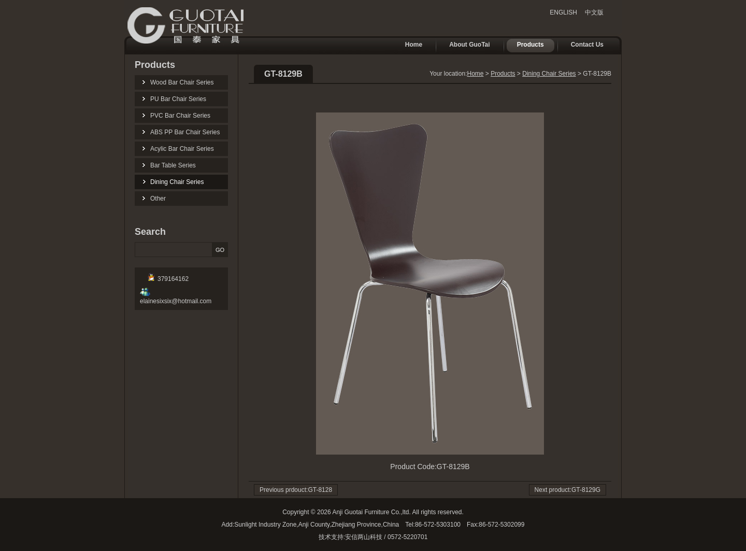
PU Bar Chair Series (178, 99)
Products (525, 45)
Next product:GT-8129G (567, 489)
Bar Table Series (173, 165)
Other (158, 198)
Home (408, 45)
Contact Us (582, 45)
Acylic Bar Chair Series (182, 148)
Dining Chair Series (177, 182)
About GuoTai (464, 45)
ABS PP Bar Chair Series (185, 132)
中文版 (594, 12)
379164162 (168, 278)
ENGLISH (563, 12)
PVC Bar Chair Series (180, 115)
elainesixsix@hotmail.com (175, 297)
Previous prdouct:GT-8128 (296, 489)
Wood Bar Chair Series (182, 82)
